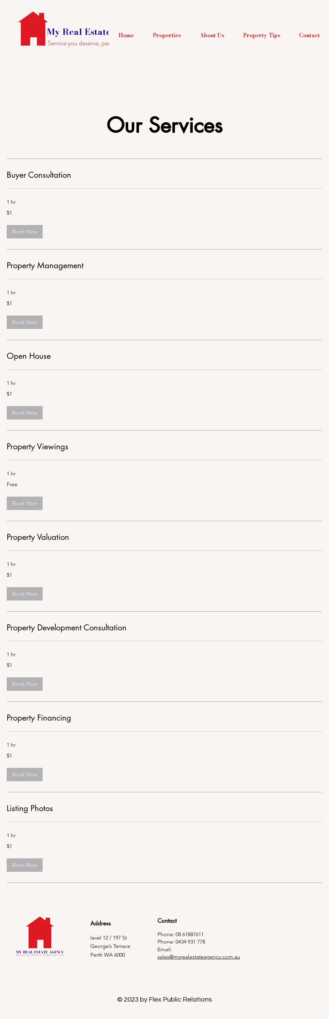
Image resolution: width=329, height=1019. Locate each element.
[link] (164, 175)
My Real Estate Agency (96, 31)
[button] (166, 35)
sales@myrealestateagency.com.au (198, 957)
